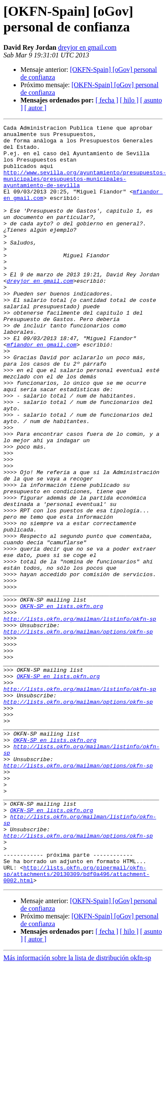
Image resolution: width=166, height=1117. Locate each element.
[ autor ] (35, 107)
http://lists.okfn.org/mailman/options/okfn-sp (78, 733)
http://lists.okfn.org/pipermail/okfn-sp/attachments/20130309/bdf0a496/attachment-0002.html (76, 1024)
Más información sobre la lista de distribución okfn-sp (77, 1109)
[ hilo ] (129, 100)
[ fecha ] (106, 100)
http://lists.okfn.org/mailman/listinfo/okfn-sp (79, 718)
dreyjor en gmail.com (87, 47)
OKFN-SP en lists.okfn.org (61, 703)
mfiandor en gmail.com (42, 389)
